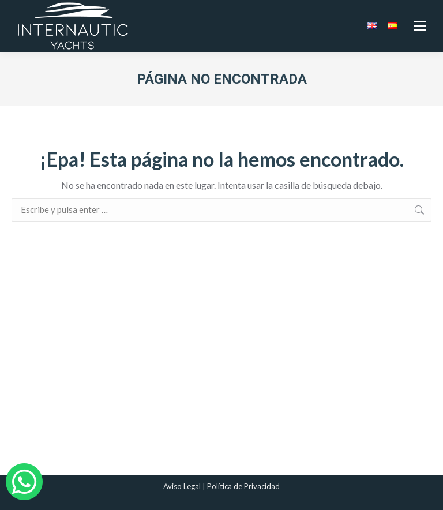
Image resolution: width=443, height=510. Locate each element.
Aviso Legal (182, 486)
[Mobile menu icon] (419, 26)
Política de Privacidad (243, 486)
